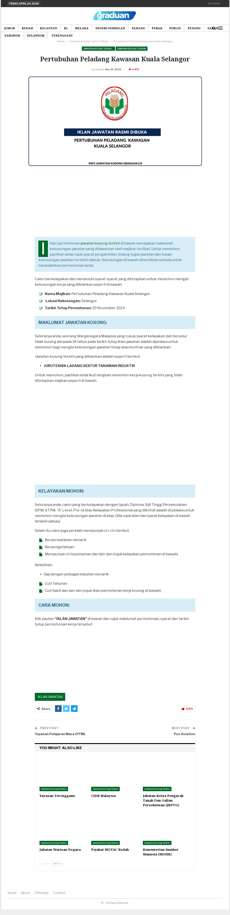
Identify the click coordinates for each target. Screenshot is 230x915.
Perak (157, 28)
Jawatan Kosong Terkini (131, 48)
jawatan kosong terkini (100, 250)
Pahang (138, 28)
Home (12, 899)
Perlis (175, 28)
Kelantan (48, 28)
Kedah (27, 28)
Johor (9, 28)
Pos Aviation (184, 741)
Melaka (81, 28)
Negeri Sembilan (110, 28)
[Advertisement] (114, 213)
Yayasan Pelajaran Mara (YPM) (60, 741)
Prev (45, 870)
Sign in (214, 3)
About (25, 899)
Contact (59, 899)
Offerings (42, 899)
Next (57, 870)
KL (66, 28)
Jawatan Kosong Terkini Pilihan (99, 48)
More (192, 28)
